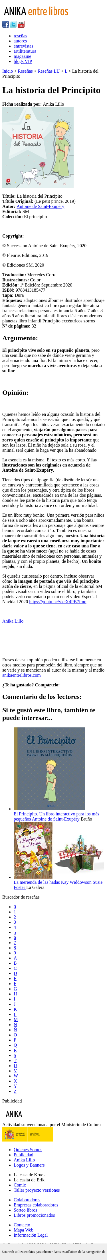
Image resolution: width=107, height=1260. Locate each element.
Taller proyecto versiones (37, 1190)
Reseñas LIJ (49, 71)
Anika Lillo (12, 621)
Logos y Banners (29, 1165)
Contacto (22, 1224)
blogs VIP (23, 61)
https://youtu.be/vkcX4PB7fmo (57, 601)
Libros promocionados (34, 1215)
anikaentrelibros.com (21, 675)
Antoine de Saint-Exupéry (40, 206)
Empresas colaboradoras (36, 1204)
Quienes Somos (28, 1149)
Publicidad (23, 1154)
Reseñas (25, 71)
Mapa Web (23, 1230)
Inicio (7, 71)
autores (20, 40)
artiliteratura (25, 51)
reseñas (20, 35)
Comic (20, 1185)
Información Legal (31, 1235)
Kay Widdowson (77, 882)
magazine (22, 56)
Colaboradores (27, 1199)
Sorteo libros (25, 1210)
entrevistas (23, 46)
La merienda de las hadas (37, 882)
